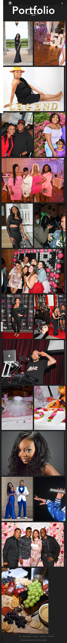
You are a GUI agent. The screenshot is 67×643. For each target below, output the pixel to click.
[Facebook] (2, 638)
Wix (46, 640)
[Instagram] (2, 641)
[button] (62, 3)
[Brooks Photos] (2, 326)
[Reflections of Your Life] (2, 316)
